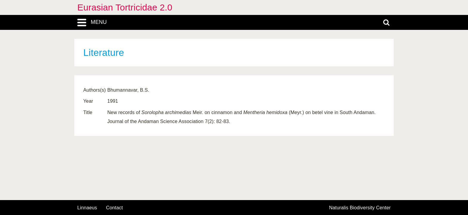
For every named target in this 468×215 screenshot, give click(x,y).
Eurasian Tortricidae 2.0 (124, 7)
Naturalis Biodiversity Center (360, 207)
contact (114, 207)
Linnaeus (87, 207)
